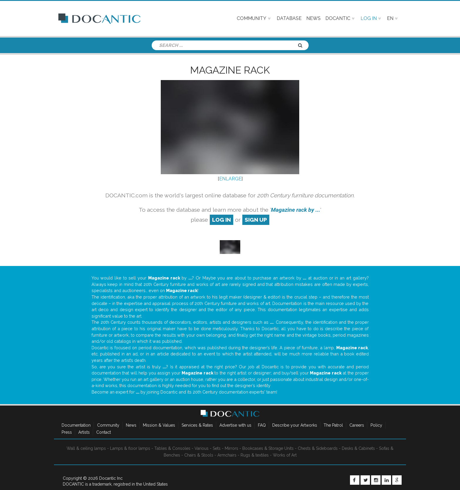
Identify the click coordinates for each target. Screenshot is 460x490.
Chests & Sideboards (318, 448)
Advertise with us (235, 425)
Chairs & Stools (198, 455)
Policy (376, 425)
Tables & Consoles (172, 448)
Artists (84, 432)
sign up (256, 219)
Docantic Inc (111, 478)
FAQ (262, 425)
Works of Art (285, 455)
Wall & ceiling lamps (86, 448)
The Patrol (333, 425)
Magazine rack (230, 70)
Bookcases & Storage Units (268, 448)
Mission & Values (159, 425)
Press (67, 432)
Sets (217, 448)
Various (202, 448)
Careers (356, 425)
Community (108, 425)
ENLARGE (230, 179)
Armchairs (226, 455)
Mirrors (231, 448)
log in (221, 219)
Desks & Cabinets (358, 448)
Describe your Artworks (294, 425)
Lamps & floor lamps (130, 448)
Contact (103, 432)
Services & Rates (197, 425)
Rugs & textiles (255, 455)
